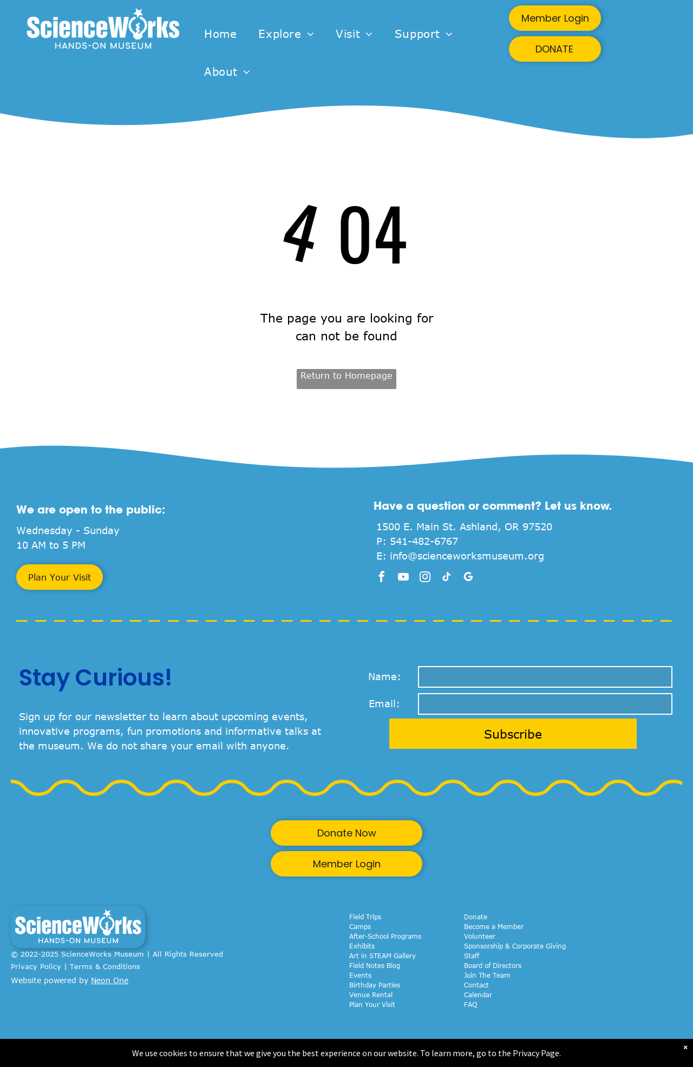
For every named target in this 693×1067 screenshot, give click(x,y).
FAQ (470, 1004)
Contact (476, 985)
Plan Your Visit (372, 1004)
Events (360, 975)
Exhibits (362, 946)
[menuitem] (220, 33)
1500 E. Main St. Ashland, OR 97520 (464, 526)
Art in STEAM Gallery (382, 955)
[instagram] (425, 578)
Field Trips (365, 916)
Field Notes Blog (374, 965)
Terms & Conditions (105, 966)
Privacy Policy (36, 966)
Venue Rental (371, 994)
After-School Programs (385, 936)
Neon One (109, 980)
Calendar (478, 994)
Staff (471, 955)
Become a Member (494, 926)
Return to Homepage (346, 375)
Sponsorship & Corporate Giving (515, 946)
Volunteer (479, 936)
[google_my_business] (468, 578)
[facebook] (382, 578)
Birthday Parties (374, 985)
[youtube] (403, 578)
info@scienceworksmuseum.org (467, 556)
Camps (360, 926)
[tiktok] (447, 578)
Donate (475, 916)
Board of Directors (492, 965)
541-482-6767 (424, 541)
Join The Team (487, 975)
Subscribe (513, 734)
